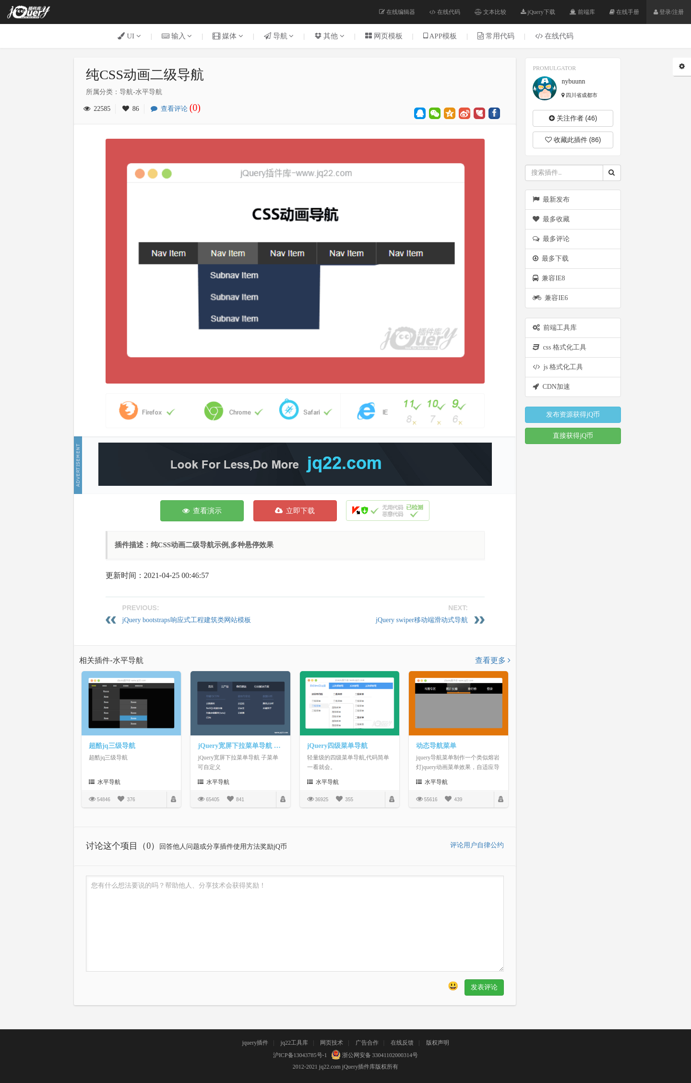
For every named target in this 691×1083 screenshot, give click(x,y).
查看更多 (493, 660)
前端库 (582, 12)
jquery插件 (255, 1042)
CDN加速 (551, 386)
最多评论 (551, 238)
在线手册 (624, 12)
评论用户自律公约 (477, 845)
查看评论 (178, 108)
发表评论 (484, 987)
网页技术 (331, 1042)
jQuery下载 (538, 12)
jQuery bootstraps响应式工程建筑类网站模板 (186, 620)
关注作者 (573, 118)
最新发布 (551, 199)
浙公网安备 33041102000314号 (373, 1055)
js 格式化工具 (558, 367)
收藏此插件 (573, 140)
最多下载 (551, 258)
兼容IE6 (550, 297)
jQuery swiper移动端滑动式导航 (422, 620)
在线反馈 (402, 1042)
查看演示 (202, 511)
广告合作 (367, 1042)
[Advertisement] (295, 464)
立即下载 (295, 511)
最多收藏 (551, 219)
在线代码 (444, 12)
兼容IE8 (549, 278)
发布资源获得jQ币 (573, 414)
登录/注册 (669, 12)
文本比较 (490, 12)
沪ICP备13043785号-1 (300, 1055)
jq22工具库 (294, 1042)
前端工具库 (555, 327)
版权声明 (437, 1042)
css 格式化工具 (559, 347)
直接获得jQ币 (573, 435)
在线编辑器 (397, 12)
